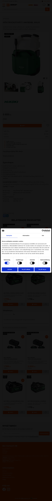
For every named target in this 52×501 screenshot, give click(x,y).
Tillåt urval (26, 269)
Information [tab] (26, 235)
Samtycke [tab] (9, 235)
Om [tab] (43, 235)
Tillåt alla (42, 269)
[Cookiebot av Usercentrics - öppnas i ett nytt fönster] (43, 231)
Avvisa (9, 269)
